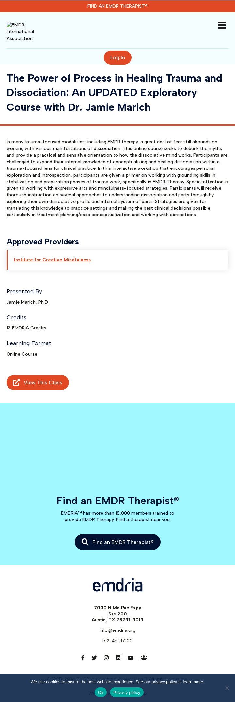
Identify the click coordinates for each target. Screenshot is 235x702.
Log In (117, 48)
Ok (100, 692)
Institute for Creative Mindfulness (52, 250)
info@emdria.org (118, 621)
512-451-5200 (117, 631)
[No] (227, 688)
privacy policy (164, 681)
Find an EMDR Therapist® (117, 6)
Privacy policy (126, 692)
